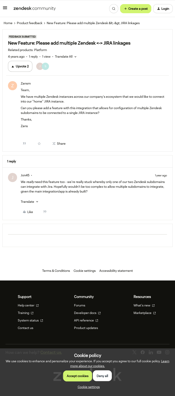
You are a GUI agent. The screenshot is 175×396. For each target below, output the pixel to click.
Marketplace (145, 313)
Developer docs (87, 313)
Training (25, 313)
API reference (86, 320)
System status (30, 320)
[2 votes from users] (43, 66)
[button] (5, 9)
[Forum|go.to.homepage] (34, 8)
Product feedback (29, 23)
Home (8, 23)
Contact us (25, 328)
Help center (28, 305)
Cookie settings (85, 271)
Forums (79, 305)
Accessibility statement (116, 271)
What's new (144, 305)
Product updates (86, 328)
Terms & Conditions (56, 271)
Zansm (26, 83)
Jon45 (25, 175)
